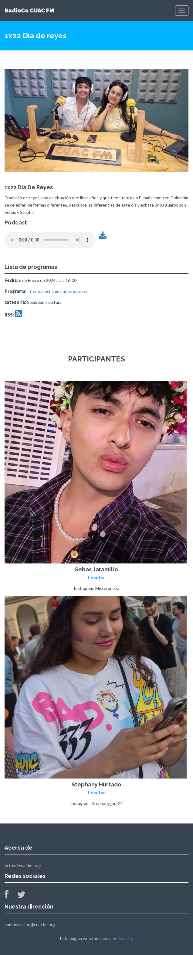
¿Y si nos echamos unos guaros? (57, 291)
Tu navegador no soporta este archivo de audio (50, 240)
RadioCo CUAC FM (29, 10)
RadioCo (125, 938)
